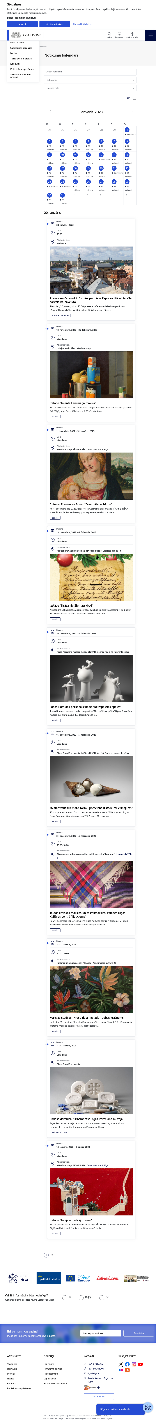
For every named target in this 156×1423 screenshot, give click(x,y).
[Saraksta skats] (135, 98)
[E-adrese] (90, 1387)
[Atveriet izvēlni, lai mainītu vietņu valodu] (119, 35)
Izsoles (13, 89)
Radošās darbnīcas (59, 1132)
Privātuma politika (53, 1368)
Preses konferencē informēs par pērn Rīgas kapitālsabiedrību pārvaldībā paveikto (91, 300)
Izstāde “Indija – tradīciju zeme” (71, 1220)
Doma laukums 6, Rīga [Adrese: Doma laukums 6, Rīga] (97, 1165)
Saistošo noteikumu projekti (20, 112)
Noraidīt (22, 24)
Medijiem (15, 66)
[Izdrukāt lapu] (144, 54)
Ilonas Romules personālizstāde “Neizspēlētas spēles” (86, 707)
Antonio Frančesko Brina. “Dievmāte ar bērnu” (81, 504)
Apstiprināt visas (54, 24)
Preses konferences (60, 315)
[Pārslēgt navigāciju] (150, 35)
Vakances (12, 1363)
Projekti (11, 1373)
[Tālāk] (143, 1278)
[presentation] (25, 1313)
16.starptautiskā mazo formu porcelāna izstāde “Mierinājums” (91, 808)
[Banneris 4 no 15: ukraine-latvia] (78, 1278)
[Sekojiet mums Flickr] (121, 1370)
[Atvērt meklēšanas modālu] (109, 35)
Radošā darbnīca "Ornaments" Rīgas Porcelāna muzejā (86, 1119)
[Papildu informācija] (98, 1387)
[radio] (66, 1297)
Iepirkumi (12, 1368)
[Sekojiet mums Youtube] (140, 1364)
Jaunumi (14, 55)
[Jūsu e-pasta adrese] (100, 1333)
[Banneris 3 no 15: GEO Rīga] (48, 1278)
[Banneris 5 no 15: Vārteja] (107, 1278)
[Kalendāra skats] (128, 98)
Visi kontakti (99, 1396)
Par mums (49, 1363)
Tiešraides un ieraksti (21, 95)
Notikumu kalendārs (20, 60)
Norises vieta (53, 88)
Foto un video (17, 79)
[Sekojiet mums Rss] (127, 1370)
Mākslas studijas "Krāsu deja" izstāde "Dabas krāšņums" (87, 1018)
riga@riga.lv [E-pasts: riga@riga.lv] (93, 1373)
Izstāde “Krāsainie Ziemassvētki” (71, 605)
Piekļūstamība (51, 1373)
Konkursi (15, 100)
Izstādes (55, 416)
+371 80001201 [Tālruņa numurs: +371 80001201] (95, 1368)
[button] (130, 132)
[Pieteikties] (138, 1333)
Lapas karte (50, 1378)
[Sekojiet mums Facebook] (127, 1364)
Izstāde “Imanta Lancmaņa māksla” (73, 403)
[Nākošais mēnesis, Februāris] (132, 111)
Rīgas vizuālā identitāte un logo (22, 72)
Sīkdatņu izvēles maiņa (55, 1383)
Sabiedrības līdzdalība (21, 84)
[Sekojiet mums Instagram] (134, 1364)
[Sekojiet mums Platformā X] (121, 1364)
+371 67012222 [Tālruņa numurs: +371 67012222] (95, 1363)
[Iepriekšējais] (12, 1278)
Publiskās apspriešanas (22, 105)
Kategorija (52, 80)
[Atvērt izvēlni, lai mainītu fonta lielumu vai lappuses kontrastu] (132, 35)
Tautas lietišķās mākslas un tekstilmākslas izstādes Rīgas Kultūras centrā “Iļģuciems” (87, 914)
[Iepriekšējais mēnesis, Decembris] (50, 111)
